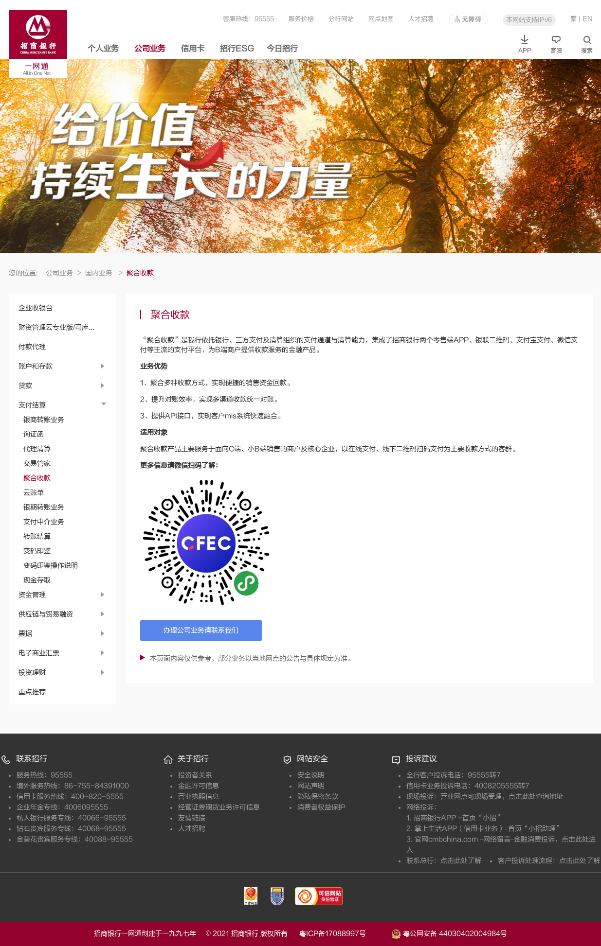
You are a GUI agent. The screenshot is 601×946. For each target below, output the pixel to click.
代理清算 (37, 449)
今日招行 (282, 48)
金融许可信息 (198, 786)
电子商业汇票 (38, 653)
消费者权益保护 (321, 807)
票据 (25, 634)
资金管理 (32, 595)
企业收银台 (35, 308)
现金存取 (37, 580)
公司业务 (149, 48)
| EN (586, 18)
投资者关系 (195, 775)
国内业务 (104, 273)
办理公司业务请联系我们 (201, 630)
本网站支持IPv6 (529, 19)
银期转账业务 (43, 507)
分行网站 (341, 18)
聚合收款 (37, 478)
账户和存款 (35, 366)
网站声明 (311, 786)
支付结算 (32, 405)
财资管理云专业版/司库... (56, 327)
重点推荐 (32, 692)
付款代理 (32, 347)
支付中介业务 (43, 522)
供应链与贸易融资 (45, 614)
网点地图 (381, 18)
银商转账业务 (43, 420)
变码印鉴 (37, 551)
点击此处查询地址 (536, 796)
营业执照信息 (198, 796)
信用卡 (192, 48)
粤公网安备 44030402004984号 (449, 933)
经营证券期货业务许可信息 (219, 807)
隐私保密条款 (317, 796)
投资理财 (32, 672)
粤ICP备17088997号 (344, 933)
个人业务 (103, 48)
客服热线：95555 (248, 18)
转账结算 (37, 536)
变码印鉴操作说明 (50, 565)
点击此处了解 (460, 861)
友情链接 (191, 818)
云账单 (33, 493)
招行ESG (237, 48)
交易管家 (37, 463)
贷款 (25, 386)
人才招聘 (421, 18)
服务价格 (301, 18)
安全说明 (311, 775)
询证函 (33, 434)
